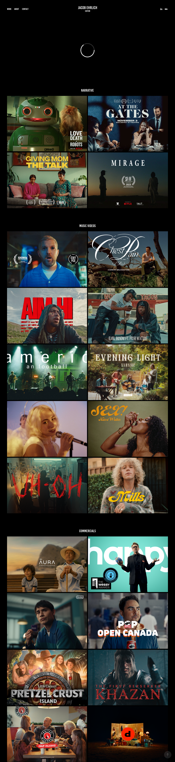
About (16, 9)
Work (9, 9)
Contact (25, 9)
